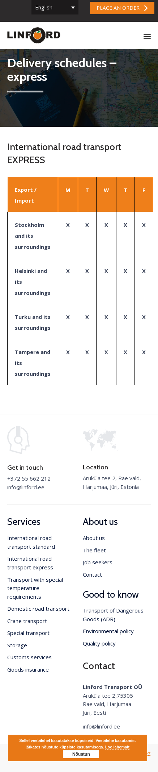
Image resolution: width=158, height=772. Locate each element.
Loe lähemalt (117, 747)
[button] (122, 8)
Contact (92, 574)
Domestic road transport (38, 608)
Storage (17, 645)
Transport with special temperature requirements (35, 588)
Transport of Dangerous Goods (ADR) (113, 615)
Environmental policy (108, 631)
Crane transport (27, 620)
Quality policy (99, 643)
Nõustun (81, 754)
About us (94, 537)
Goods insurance (28, 669)
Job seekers (97, 562)
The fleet (94, 550)
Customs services (29, 657)
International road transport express (30, 563)
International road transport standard (31, 542)
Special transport (28, 632)
